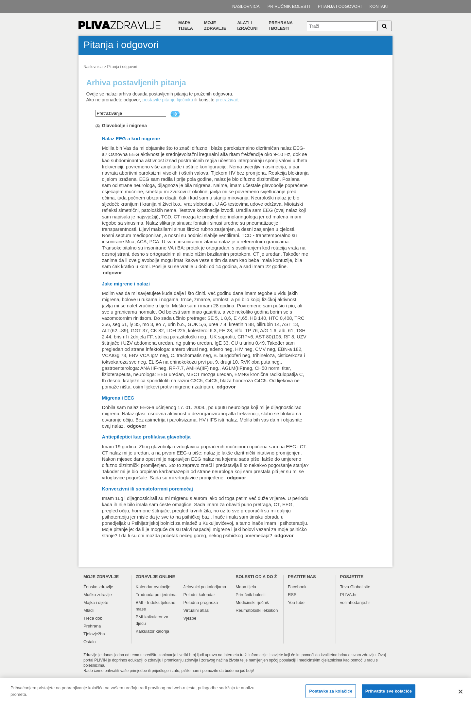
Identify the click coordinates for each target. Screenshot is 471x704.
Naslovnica (246, 6)
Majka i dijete (95, 602)
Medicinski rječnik (252, 602)
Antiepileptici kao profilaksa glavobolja (146, 436)
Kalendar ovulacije (153, 586)
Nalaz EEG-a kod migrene (131, 138)
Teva (344, 586)
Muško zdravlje (97, 594)
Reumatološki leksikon (257, 610)
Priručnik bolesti (289, 6)
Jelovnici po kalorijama (204, 586)
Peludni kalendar (199, 594)
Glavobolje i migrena (124, 125)
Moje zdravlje (215, 25)
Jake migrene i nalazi (126, 283)
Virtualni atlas (196, 610)
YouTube (296, 602)
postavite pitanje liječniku (167, 99)
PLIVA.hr (348, 594)
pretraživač (227, 99)
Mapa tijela (185, 25)
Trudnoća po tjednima (156, 594)
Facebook (297, 586)
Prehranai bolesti (281, 25)
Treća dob (92, 618)
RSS (292, 594)
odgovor (112, 272)
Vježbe (190, 618)
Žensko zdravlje (98, 586)
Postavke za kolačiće (330, 693)
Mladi (88, 610)
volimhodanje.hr (355, 602)
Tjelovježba (94, 633)
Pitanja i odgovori (340, 6)
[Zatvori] (460, 693)
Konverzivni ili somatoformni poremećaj (147, 488)
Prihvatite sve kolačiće (388, 693)
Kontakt (379, 6)
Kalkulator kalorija (152, 631)
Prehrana (92, 626)
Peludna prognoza (200, 602)
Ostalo (89, 641)
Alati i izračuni (247, 25)
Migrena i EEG (118, 398)
